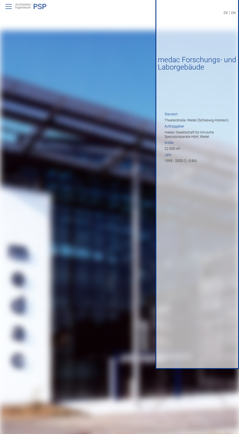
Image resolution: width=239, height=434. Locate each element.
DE (226, 13)
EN (233, 13)
